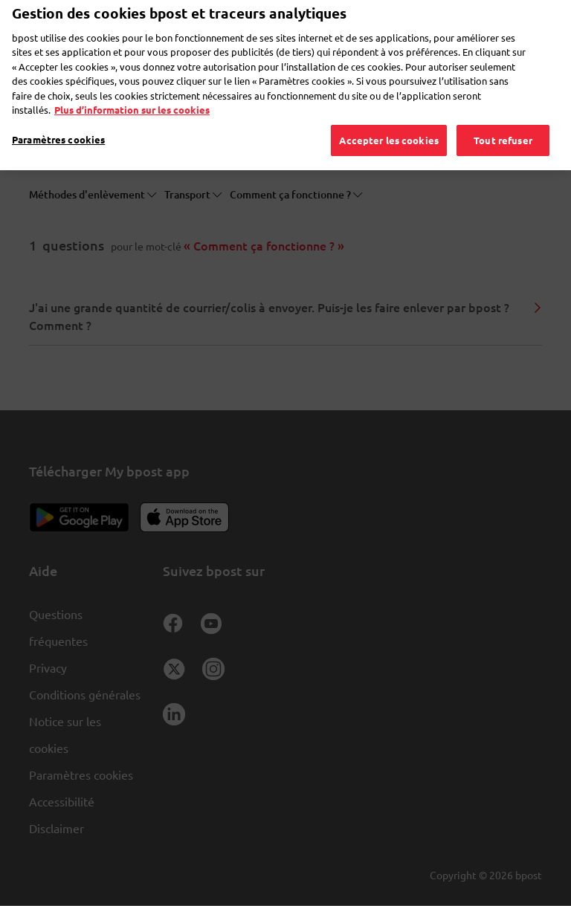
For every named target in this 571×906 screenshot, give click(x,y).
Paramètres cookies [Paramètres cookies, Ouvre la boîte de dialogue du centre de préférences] (58, 120)
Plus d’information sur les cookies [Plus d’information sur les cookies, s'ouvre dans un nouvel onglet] (132, 90)
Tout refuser (503, 120)
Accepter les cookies (389, 120)
